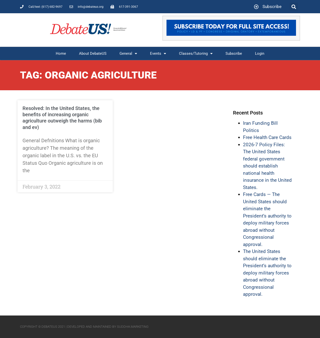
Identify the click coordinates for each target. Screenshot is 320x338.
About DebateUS (92, 53)
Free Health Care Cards (267, 137)
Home (61, 53)
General (128, 53)
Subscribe (234, 53)
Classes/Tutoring (195, 53)
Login (259, 53)
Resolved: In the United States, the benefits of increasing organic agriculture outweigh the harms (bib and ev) (62, 117)
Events (158, 53)
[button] (294, 6)
